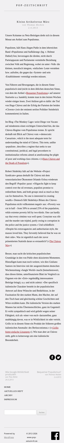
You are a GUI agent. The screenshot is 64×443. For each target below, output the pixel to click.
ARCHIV (8, 395)
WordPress (9, 437)
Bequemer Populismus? (49, 374)
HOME (7, 387)
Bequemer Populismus (37, 93)
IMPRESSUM (10, 399)
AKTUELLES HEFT (13, 391)
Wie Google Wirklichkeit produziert (17, 375)
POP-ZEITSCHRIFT (32, 5)
